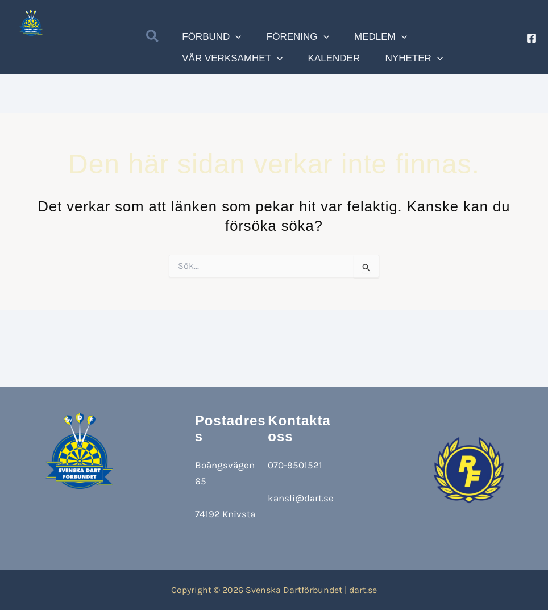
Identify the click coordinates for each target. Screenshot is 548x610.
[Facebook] (531, 38)
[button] (153, 39)
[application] (229, 38)
